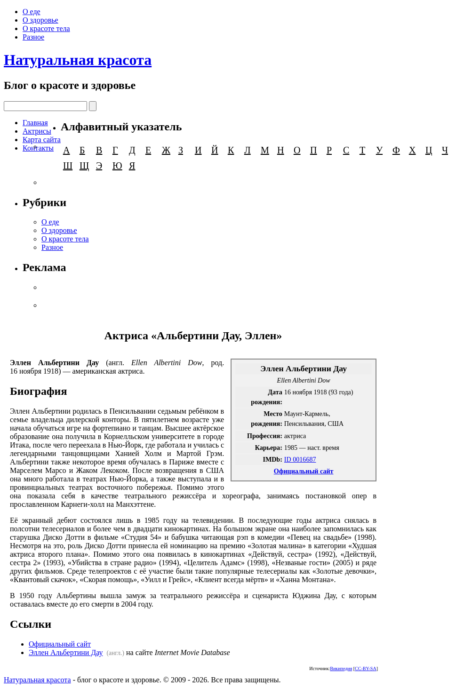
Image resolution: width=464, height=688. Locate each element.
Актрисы (37, 131)
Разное (33, 37)
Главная (35, 123)
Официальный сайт (304, 471)
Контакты (38, 148)
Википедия (341, 668)
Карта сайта (42, 140)
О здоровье (40, 20)
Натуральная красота (78, 59)
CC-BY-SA (365, 668)
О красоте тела (46, 28)
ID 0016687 (300, 459)
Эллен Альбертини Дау (66, 652)
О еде (31, 12)
